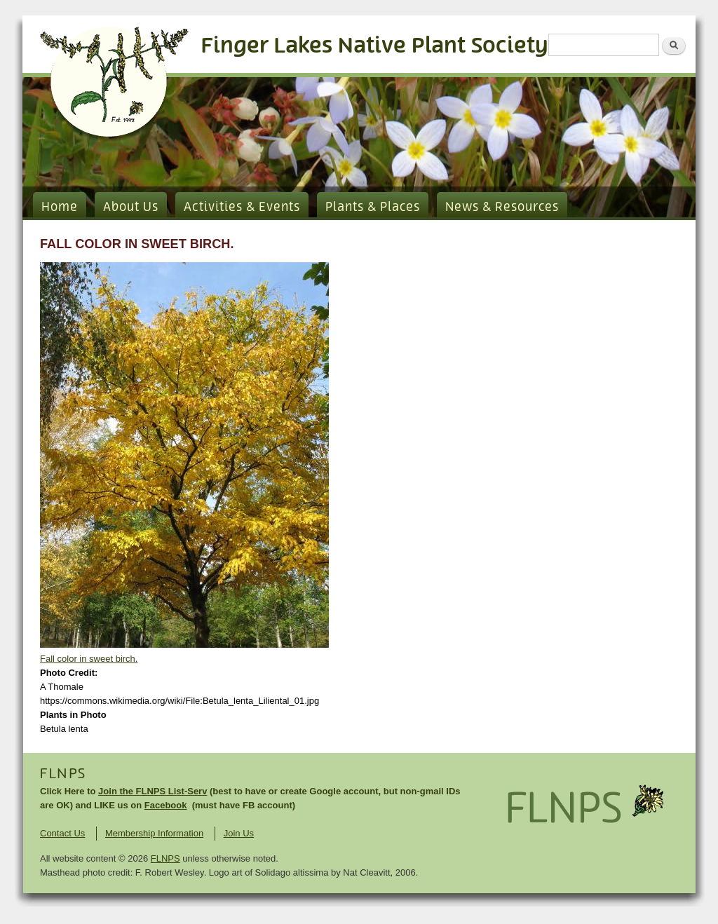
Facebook (165, 805)
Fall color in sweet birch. (88, 658)
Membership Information (154, 833)
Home (59, 207)
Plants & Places (372, 207)
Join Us (239, 833)
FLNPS (63, 774)
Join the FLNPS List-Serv (152, 791)
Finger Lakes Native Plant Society (374, 46)
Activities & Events (242, 207)
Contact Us (62, 833)
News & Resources (502, 207)
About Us (130, 207)
